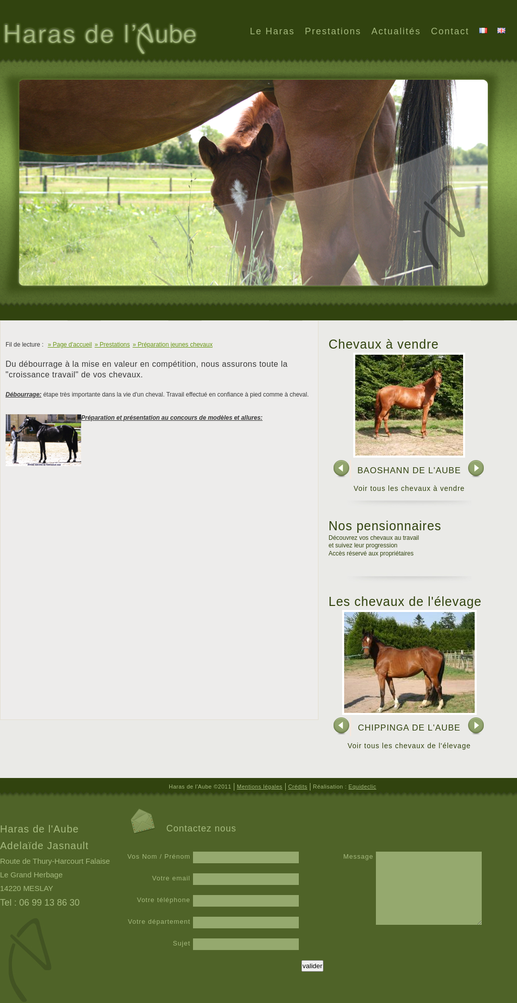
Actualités (396, 31)
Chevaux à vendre (384, 344)
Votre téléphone (163, 900)
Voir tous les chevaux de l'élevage (409, 746)
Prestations (333, 31)
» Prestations (112, 344)
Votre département (159, 921)
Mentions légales (260, 787)
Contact (450, 31)
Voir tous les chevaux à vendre (409, 488)
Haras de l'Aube (99, 40)
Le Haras (272, 31)
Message (358, 856)
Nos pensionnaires (385, 526)
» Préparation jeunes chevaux (173, 344)
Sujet (181, 943)
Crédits (297, 787)
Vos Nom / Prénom (158, 856)
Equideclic (362, 787)
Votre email (171, 878)
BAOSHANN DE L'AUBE (409, 470)
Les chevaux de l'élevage (405, 601)
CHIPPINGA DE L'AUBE (409, 728)
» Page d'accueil (70, 344)
